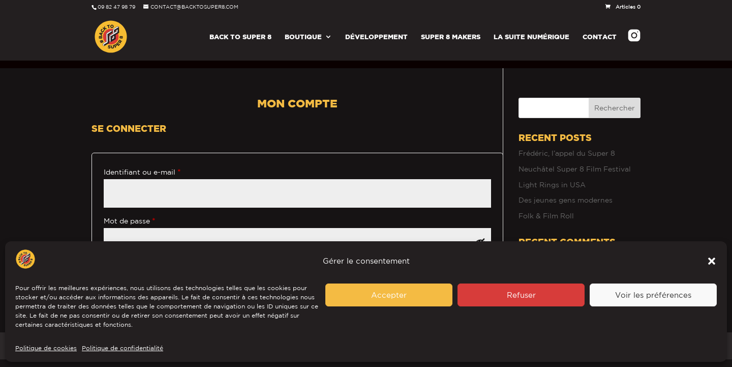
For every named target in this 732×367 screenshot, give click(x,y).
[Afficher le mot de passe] (480, 234)
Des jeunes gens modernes (565, 192)
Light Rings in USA (552, 177)
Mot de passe (149, 211)
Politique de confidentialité (122, 348)
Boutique (303, 37)
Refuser (521, 295)
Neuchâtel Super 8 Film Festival (574, 161)
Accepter (389, 295)
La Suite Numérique (531, 37)
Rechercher (614, 100)
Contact (600, 37)
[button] (712, 261)
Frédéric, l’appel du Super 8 (566, 146)
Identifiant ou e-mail (162, 162)
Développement (376, 37)
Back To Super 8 (240, 37)
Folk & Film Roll (546, 208)
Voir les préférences (653, 295)
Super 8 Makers (450, 37)
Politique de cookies (46, 348)
